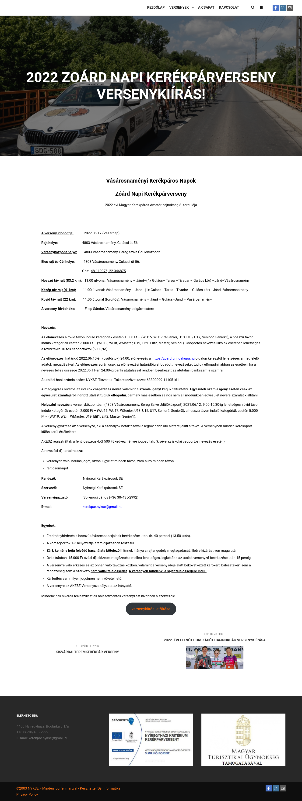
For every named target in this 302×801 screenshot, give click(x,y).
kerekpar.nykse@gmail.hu (48, 738)
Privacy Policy (27, 794)
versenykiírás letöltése (151, 609)
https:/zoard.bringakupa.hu (174, 358)
